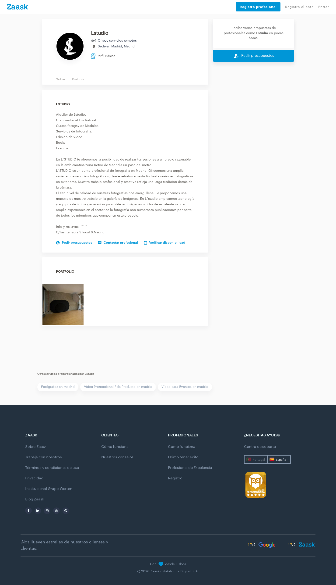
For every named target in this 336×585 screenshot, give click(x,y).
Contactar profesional (118, 243)
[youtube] (56, 510)
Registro (175, 478)
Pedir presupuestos (74, 243)
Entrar (323, 7)
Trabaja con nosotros (43, 457)
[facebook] (28, 510)
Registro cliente (299, 7)
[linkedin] (38, 510)
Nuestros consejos (117, 457)
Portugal (259, 459)
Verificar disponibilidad (165, 243)
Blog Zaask (34, 499)
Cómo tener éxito (183, 457)
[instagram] (47, 510)
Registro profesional (258, 6)
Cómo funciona (115, 447)
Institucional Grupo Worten (48, 489)
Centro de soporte (260, 447)
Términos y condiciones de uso (52, 468)
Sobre (60, 79)
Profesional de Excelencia (190, 468)
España (281, 459)
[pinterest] (66, 510)
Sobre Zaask (35, 447)
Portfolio (78, 79)
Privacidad (34, 478)
